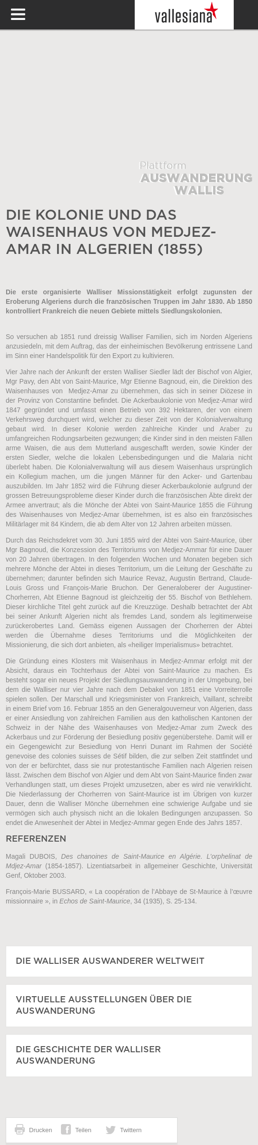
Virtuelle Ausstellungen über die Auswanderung (104, 1006)
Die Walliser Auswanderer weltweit (110, 961)
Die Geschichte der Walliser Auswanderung (88, 1056)
